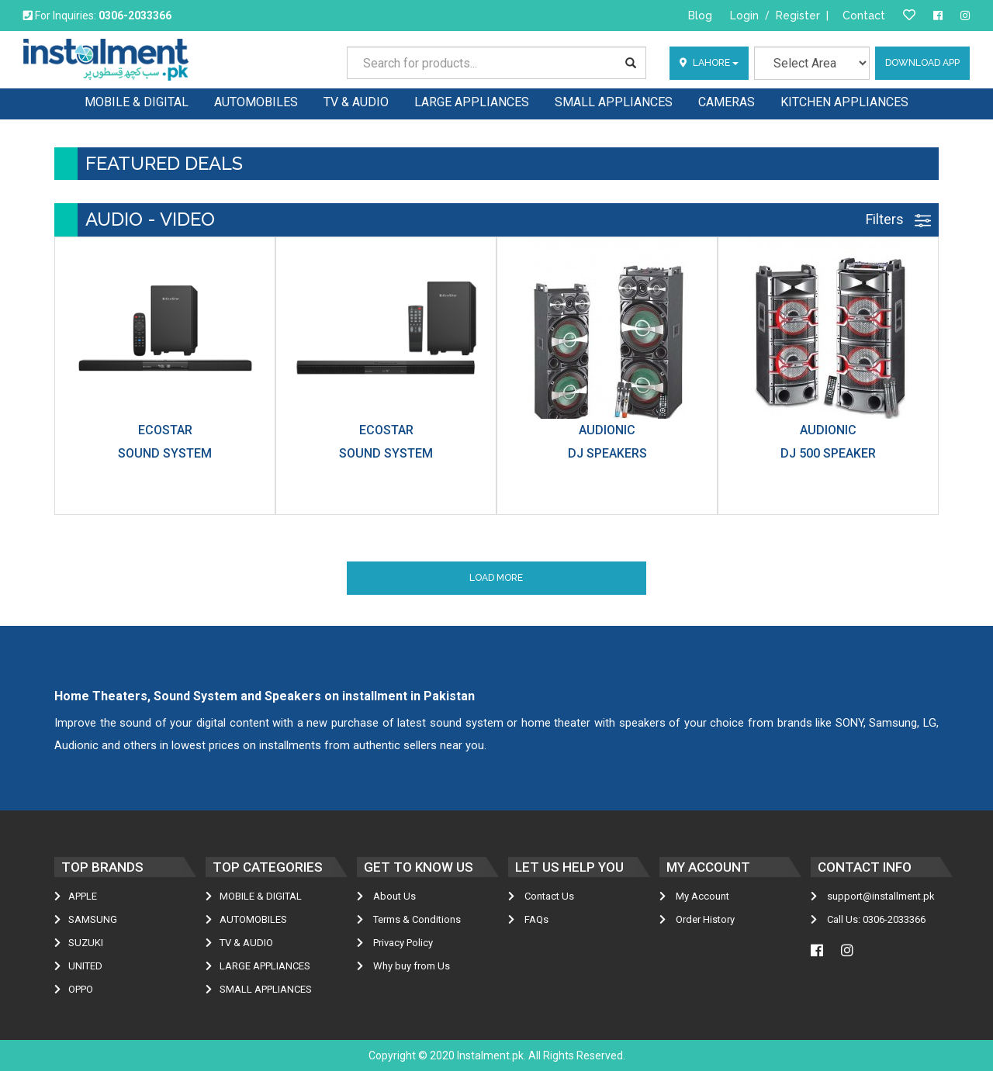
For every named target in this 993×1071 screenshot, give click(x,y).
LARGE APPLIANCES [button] (471, 102)
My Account (694, 896)
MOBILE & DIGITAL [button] (137, 102)
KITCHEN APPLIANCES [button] (844, 102)
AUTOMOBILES (246, 919)
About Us (386, 896)
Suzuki (78, 942)
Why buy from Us (403, 966)
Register (798, 15)
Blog (700, 15)
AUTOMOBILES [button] (256, 102)
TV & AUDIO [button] (356, 102)
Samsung (85, 919)
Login (744, 15)
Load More (496, 577)
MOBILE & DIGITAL (254, 896)
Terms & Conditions (409, 919)
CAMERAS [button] (726, 102)
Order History (697, 919)
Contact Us (541, 896)
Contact (863, 15)
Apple (75, 896)
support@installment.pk (873, 896)
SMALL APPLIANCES (259, 989)
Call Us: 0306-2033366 (868, 919)
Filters (898, 219)
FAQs (528, 919)
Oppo (73, 989)
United (78, 966)
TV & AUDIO (239, 942)
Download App (922, 62)
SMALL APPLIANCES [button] (614, 102)
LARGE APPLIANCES (258, 966)
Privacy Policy (395, 942)
